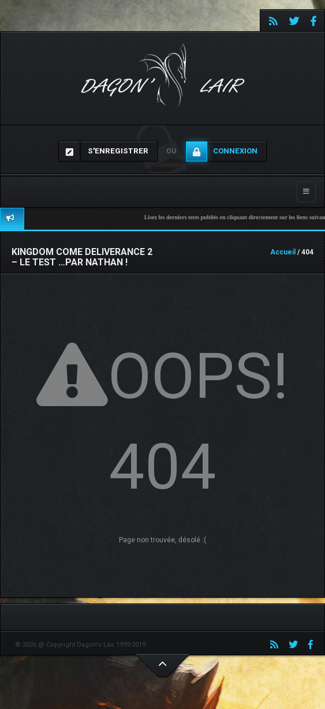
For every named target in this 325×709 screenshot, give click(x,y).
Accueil (283, 252)
